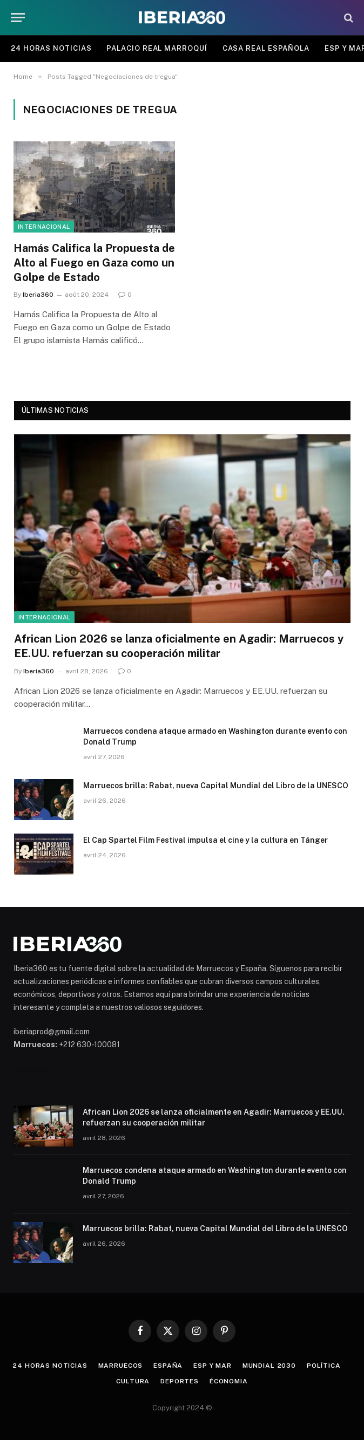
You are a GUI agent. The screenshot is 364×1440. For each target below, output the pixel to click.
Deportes (179, 1381)
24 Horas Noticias (51, 48)
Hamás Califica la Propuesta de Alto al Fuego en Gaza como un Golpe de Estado (94, 263)
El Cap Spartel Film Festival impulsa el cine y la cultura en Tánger (205, 840)
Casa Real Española (266, 48)
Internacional (44, 226)
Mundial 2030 (269, 1365)
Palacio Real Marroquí (156, 48)
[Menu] (18, 17)
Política (324, 1365)
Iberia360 (38, 294)
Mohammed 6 (37, 1068)
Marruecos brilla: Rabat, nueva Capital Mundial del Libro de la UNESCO (215, 785)
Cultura (133, 1381)
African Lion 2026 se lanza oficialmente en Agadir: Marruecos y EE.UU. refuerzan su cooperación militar (178, 646)
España (168, 1365)
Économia (229, 1381)
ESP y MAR (212, 1365)
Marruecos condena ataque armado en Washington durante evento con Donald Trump (215, 736)
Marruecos (120, 1365)
